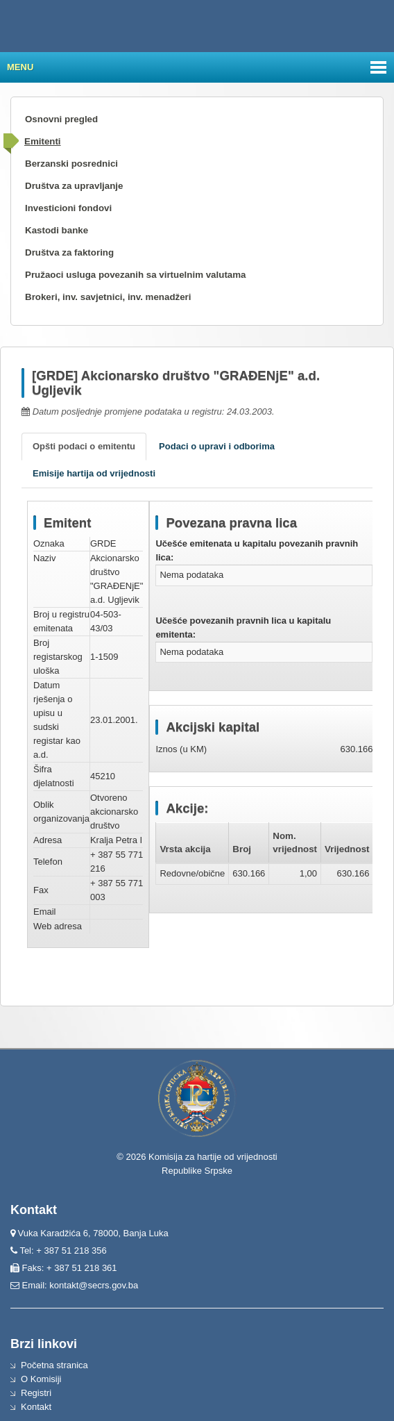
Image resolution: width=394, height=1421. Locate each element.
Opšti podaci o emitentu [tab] (84, 446)
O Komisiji (41, 1379)
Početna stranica (54, 1365)
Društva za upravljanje (74, 186)
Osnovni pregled (61, 119)
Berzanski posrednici (71, 163)
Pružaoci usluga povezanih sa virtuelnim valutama (135, 274)
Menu (20, 67)
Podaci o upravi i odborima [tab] (217, 446)
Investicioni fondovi (68, 208)
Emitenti (42, 141)
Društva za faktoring (69, 252)
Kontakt (36, 1407)
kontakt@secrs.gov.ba (93, 1285)
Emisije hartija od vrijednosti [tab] (94, 473)
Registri (36, 1393)
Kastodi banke (56, 230)
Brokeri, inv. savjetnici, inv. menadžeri (108, 297)
